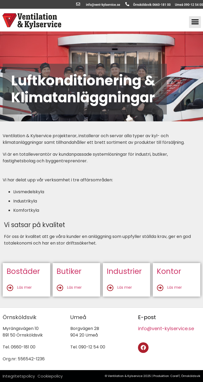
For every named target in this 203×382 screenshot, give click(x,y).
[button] (195, 22)
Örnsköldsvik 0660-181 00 (152, 5)
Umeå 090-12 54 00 (189, 5)
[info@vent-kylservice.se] (78, 4)
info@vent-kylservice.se (103, 5)
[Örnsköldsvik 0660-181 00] (127, 4)
